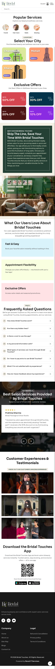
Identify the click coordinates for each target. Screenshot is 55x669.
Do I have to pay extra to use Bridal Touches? (22, 359)
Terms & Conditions (38, 643)
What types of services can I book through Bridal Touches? (24, 352)
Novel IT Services (32, 663)
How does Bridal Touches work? (17, 321)
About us (5, 639)
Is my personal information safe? (18, 344)
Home (3, 636)
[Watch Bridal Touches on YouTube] (14, 622)
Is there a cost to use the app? (17, 337)
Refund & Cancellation (39, 636)
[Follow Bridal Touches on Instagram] (9, 622)
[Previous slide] (24, 442)
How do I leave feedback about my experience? (23, 375)
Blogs (3, 647)
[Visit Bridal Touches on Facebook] (3, 622)
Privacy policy (35, 639)
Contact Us (5, 651)
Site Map (4, 643)
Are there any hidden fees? (16, 329)
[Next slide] (31, 442)
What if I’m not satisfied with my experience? (22, 367)
